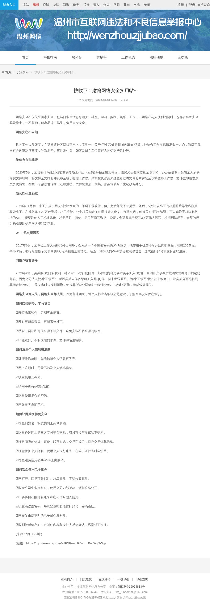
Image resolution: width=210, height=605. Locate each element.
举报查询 (203, 5)
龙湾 (56, 5)
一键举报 (123, 579)
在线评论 (104, 579)
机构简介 (67, 579)
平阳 (116, 5)
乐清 (86, 5)
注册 (181, 5)
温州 (36, 5)
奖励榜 (102, 57)
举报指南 (50, 57)
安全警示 (23, 72)
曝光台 (77, 57)
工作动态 (128, 57)
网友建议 (86, 579)
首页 (25, 57)
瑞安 (76, 5)
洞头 (96, 5)
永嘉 (106, 5)
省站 (26, 5)
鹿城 (46, 5)
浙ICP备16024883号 (131, 586)
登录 (192, 5)
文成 (137, 5)
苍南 (126, 5)
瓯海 (66, 5)
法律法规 (156, 57)
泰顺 (147, 5)
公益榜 (183, 57)
